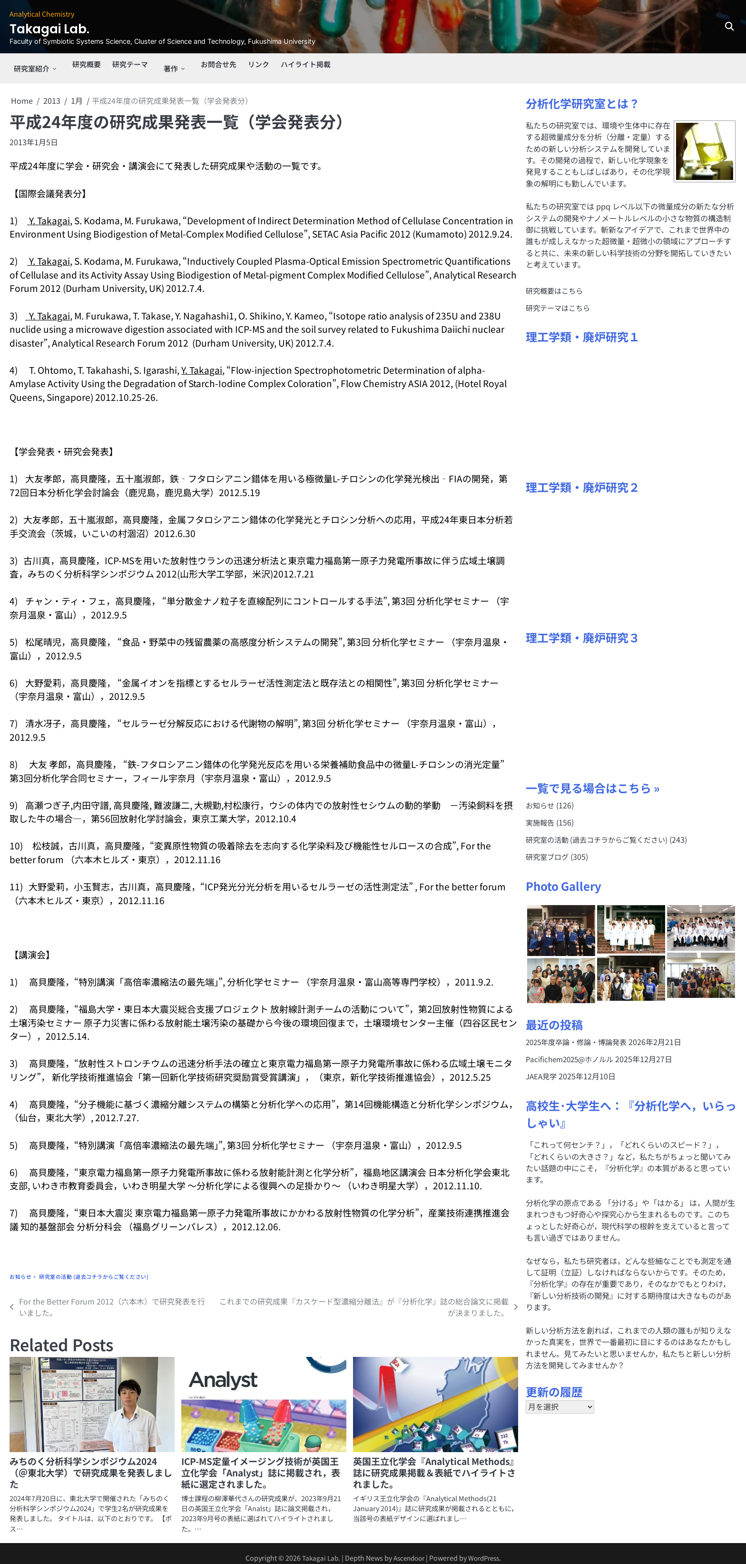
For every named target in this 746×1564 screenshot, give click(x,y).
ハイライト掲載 (301, 64)
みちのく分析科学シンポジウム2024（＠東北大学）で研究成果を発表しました (91, 1464)
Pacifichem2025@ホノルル (572, 1052)
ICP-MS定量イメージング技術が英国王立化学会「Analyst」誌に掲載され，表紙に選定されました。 (260, 1464)
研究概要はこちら (556, 282)
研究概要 (81, 64)
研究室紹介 (29, 64)
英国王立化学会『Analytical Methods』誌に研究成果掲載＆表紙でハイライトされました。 (434, 1464)
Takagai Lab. (61, 28)
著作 (165, 64)
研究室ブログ (548, 849)
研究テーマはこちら (560, 299)
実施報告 (541, 814)
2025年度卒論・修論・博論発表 (580, 1035)
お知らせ (20, 1268)
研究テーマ (127, 64)
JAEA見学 (543, 1069)
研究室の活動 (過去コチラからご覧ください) (93, 1268)
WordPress (486, 1549)
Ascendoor (407, 1549)
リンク (252, 64)
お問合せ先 (210, 64)
